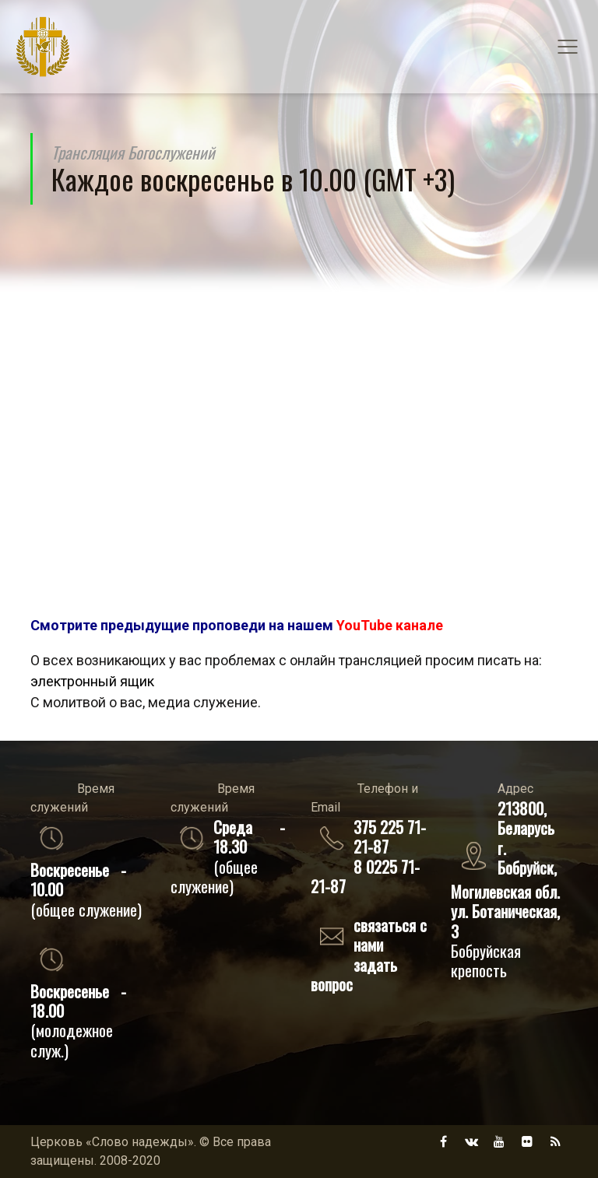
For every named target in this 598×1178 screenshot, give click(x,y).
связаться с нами (390, 934)
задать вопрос (354, 974)
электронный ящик (92, 681)
